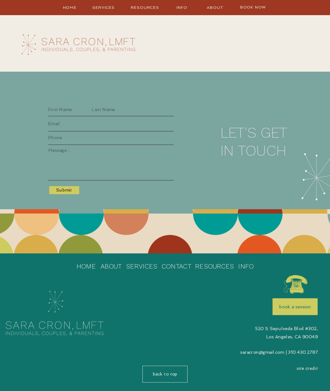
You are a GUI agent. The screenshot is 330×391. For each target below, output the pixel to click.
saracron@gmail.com (262, 352)
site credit (307, 368)
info (182, 7)
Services (103, 7)
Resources (145, 7)
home (70, 7)
